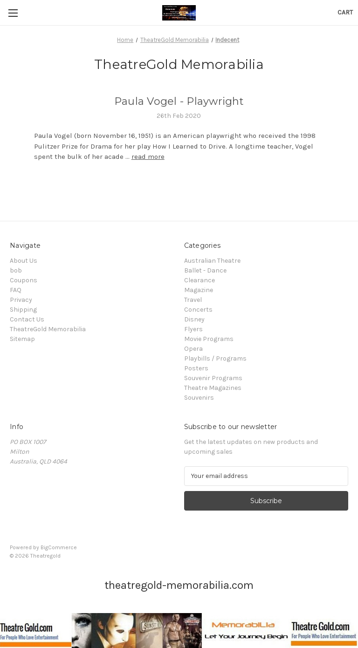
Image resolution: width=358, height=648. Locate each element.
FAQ (15, 290)
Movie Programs (209, 339)
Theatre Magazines (212, 388)
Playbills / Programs (215, 358)
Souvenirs (199, 398)
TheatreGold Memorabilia (48, 329)
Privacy (21, 300)
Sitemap (22, 339)
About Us (23, 261)
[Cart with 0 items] (345, 12)
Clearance (199, 280)
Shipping (23, 310)
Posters (196, 368)
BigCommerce (59, 547)
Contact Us (27, 319)
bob (16, 270)
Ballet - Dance (205, 270)
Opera (193, 349)
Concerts (198, 310)
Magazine (198, 290)
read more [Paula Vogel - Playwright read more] (148, 156)
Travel (193, 300)
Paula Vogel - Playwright (179, 101)
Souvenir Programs (213, 378)
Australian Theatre (212, 261)
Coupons (23, 280)
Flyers (193, 329)
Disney (194, 319)
